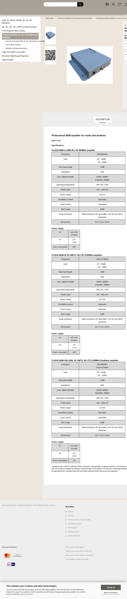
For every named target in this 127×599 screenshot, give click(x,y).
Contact (71, 516)
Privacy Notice (28, 594)
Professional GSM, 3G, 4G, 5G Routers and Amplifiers (20, 36)
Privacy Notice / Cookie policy (79, 520)
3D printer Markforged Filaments (15, 56)
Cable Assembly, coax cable (13, 52)
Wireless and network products (16, 48)
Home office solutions (13, 45)
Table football (7, 60)
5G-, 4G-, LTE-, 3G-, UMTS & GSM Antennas (19, 27)
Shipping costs (73, 532)
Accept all (111, 587)
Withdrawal (72, 528)
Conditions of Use (74, 524)
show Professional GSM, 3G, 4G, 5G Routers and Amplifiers (22, 41)
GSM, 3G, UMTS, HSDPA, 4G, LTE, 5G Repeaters (17, 21)
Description (103, 119)
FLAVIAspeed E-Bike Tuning (13, 31)
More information (111, 593)
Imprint (71, 512)
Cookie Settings (74, 536)
